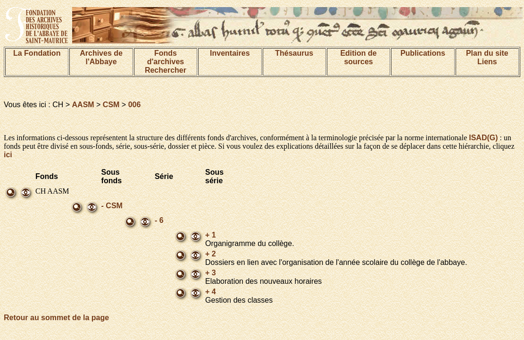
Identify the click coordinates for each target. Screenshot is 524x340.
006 (134, 105)
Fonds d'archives (165, 57)
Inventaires (230, 53)
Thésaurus (294, 53)
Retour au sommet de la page (56, 318)
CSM (111, 105)
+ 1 (210, 235)
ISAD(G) (483, 138)
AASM (83, 105)
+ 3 (210, 273)
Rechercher (165, 70)
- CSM (112, 206)
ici (8, 155)
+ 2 (210, 254)
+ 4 (210, 292)
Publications (422, 53)
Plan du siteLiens (487, 57)
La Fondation (36, 53)
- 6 (159, 220)
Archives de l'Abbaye (101, 57)
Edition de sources (358, 57)
